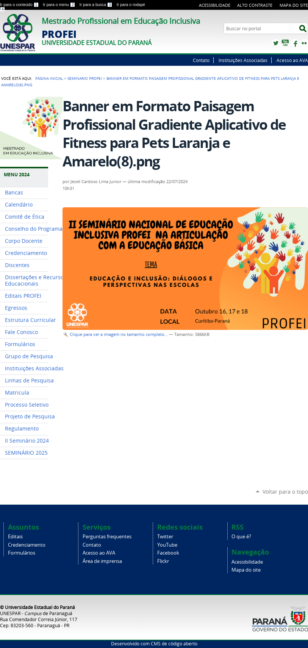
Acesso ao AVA (292, 60)
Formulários (21, 553)
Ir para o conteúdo (20, 4)
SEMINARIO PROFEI (84, 78)
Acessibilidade (214, 5)
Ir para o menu (59, 4)
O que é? (241, 536)
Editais (15, 536)
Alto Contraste (254, 5)
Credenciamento (26, 545)
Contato (201, 60)
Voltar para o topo (285, 491)
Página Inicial (49, 78)
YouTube (285, 43)
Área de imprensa (102, 561)
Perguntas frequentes (107, 536)
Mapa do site (294, 5)
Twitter (276, 43)
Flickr (304, 43)
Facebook (295, 43)
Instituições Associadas (243, 60)
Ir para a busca (97, 4)
